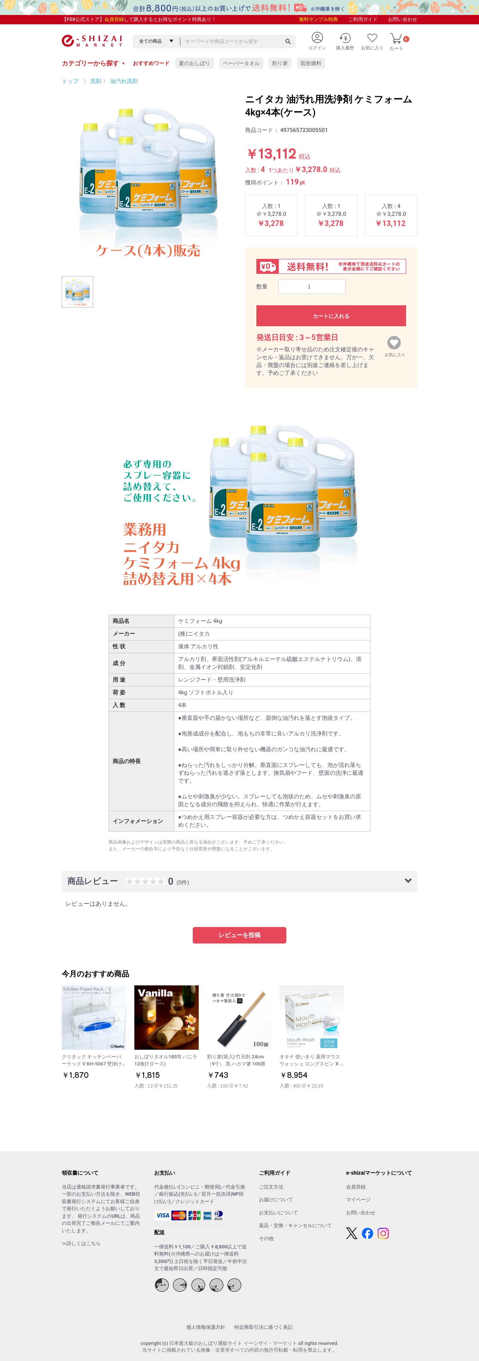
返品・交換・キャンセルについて (295, 1225)
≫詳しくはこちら (81, 1243)
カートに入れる (331, 316)
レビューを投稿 (239, 935)
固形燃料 (310, 63)
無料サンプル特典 (318, 19)
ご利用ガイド (363, 19)
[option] (148, 179)
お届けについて (276, 1199)
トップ (70, 81)
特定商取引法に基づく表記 (263, 1327)
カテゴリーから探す (93, 63)
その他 (266, 1238)
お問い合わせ (402, 19)
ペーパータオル (241, 63)
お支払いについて (278, 1212)
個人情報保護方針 (205, 1327)
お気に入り (395, 353)
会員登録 (114, 19)
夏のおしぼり (194, 63)
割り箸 (280, 63)
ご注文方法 (271, 1187)
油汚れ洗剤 (124, 81)
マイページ (358, 1199)
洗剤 (95, 81)
